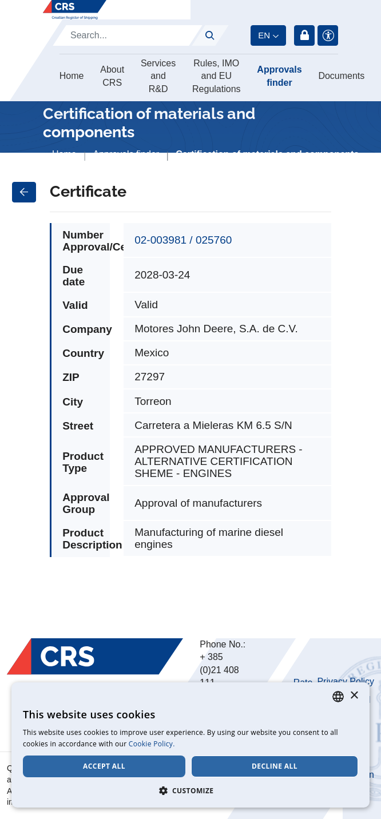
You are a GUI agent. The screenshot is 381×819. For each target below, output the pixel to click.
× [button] (354, 695)
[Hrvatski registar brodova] (74, 9)
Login (304, 35)
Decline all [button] (274, 766)
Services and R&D (158, 76)
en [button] (264, 35)
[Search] (127, 35)
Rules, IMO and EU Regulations (216, 76)
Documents (341, 76)
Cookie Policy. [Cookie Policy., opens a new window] (152, 744)
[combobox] (338, 696)
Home (71, 76)
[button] (190, 790)
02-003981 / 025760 (183, 240)
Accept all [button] (104, 766)
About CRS (112, 76)
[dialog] (190, 745)
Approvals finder (279, 76)
